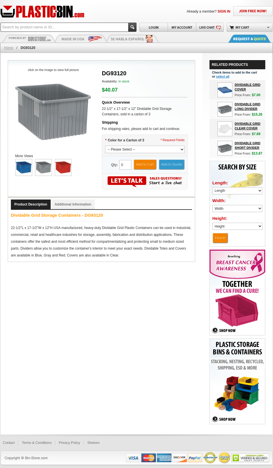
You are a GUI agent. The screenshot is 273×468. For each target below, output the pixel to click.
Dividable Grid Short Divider (247, 145)
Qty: (114, 165)
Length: (220, 182)
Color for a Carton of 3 (124, 140)
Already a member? (208, 11)
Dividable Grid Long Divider (247, 106)
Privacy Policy (69, 443)
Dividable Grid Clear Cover (247, 126)
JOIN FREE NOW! (252, 11)
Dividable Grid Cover (247, 87)
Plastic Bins (29, 39)
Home (8, 48)
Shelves (93, 443)
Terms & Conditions (37, 443)
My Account (182, 27)
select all (222, 76)
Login (153, 27)
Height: (219, 218)
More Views (24, 156)
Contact (9, 443)
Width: (219, 200)
